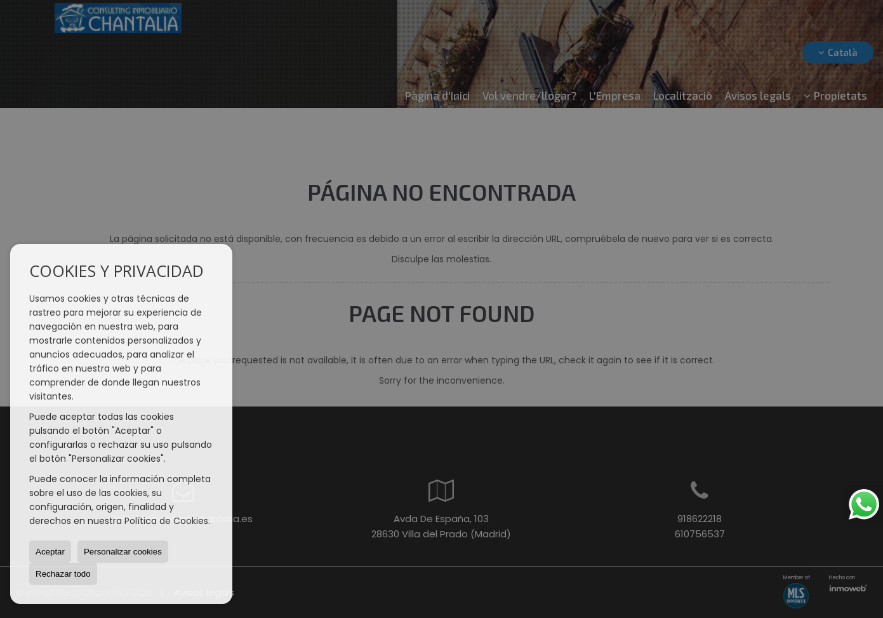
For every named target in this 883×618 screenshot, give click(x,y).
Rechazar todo (63, 574)
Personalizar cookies (123, 551)
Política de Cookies (166, 520)
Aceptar (50, 551)
